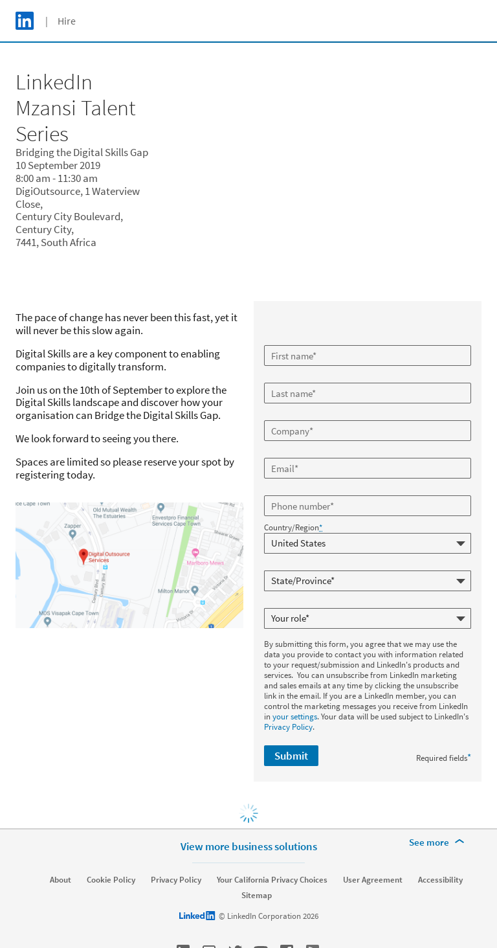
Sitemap (256, 895)
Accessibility (440, 880)
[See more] (439, 842)
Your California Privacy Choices (272, 880)
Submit (291, 756)
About (60, 880)
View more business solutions (249, 846)
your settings (294, 716)
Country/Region (293, 528)
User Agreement (373, 880)
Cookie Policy (111, 880)
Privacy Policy (288, 726)
